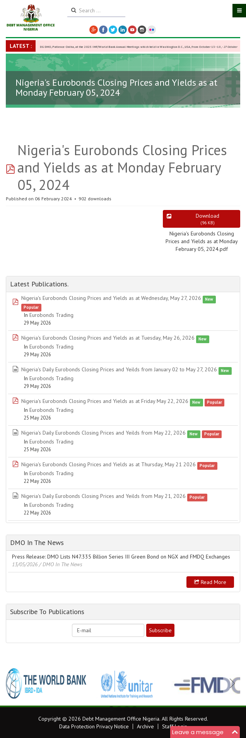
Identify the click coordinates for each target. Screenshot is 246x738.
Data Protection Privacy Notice (94, 726)
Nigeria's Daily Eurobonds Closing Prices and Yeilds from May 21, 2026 (103, 496)
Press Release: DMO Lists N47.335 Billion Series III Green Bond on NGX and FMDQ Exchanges (121, 556)
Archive (145, 726)
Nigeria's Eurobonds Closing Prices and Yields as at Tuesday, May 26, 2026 (108, 337)
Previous (16, 683)
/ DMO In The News (60, 564)
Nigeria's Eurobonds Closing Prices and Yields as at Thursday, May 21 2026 (108, 464)
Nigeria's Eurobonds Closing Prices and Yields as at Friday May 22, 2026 (104, 401)
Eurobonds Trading (51, 314)
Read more (210, 582)
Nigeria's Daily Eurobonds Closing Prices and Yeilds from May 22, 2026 (103, 432)
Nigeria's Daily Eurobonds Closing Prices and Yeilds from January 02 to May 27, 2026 (119, 369)
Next (230, 683)
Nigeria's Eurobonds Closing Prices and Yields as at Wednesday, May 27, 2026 (111, 298)
